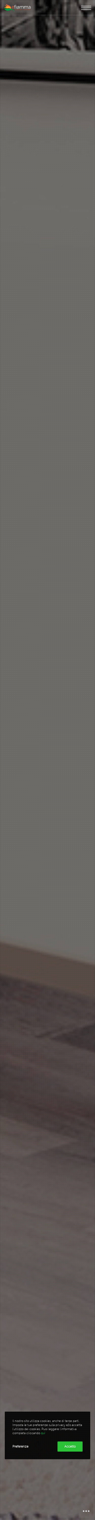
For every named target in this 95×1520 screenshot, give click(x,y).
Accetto (70, 1446)
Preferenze (20, 1446)
